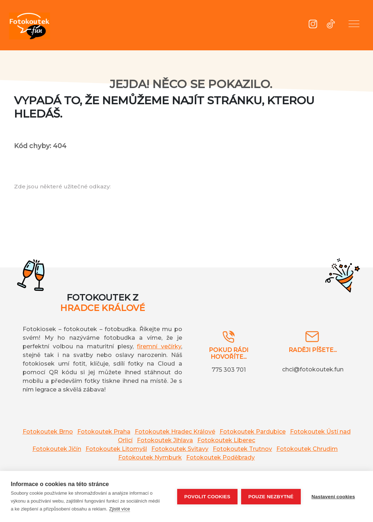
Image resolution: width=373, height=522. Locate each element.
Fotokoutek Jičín (56, 448)
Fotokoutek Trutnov (242, 448)
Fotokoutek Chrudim (307, 448)
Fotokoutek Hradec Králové (175, 431)
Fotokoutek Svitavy (179, 448)
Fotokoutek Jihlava (165, 440)
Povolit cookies (207, 496)
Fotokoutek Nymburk (150, 457)
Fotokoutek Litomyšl (116, 448)
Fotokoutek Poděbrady (220, 457)
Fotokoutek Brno (48, 431)
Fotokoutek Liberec (226, 440)
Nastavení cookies (333, 496)
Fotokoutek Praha (103, 431)
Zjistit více (119, 509)
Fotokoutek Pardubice (253, 431)
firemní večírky (159, 346)
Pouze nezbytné (271, 496)
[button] (354, 25)
